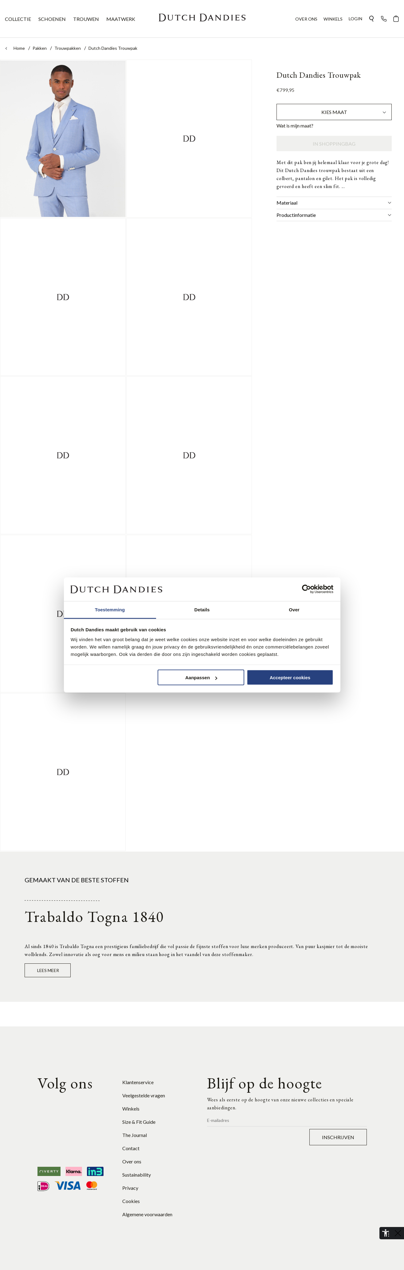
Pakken (40, 48)
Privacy (130, 1188)
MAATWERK (120, 19)
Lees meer (48, 970)
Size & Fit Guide (138, 1122)
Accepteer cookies (290, 677)
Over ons (131, 1161)
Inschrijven (338, 1137)
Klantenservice (138, 1082)
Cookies (131, 1201)
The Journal (134, 1135)
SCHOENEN (52, 19)
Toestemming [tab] (110, 609)
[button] (371, 19)
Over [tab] (294, 609)
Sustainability (136, 1175)
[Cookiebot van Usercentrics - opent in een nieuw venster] (306, 589)
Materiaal (334, 203)
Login (355, 18)
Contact (130, 1148)
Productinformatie (334, 215)
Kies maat (354, 112)
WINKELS (333, 19)
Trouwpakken (68, 48)
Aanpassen (201, 677)
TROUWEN (86, 19)
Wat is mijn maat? (295, 125)
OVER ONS (306, 19)
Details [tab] (202, 609)
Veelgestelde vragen (143, 1095)
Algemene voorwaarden (147, 1214)
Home (20, 48)
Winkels (130, 1108)
